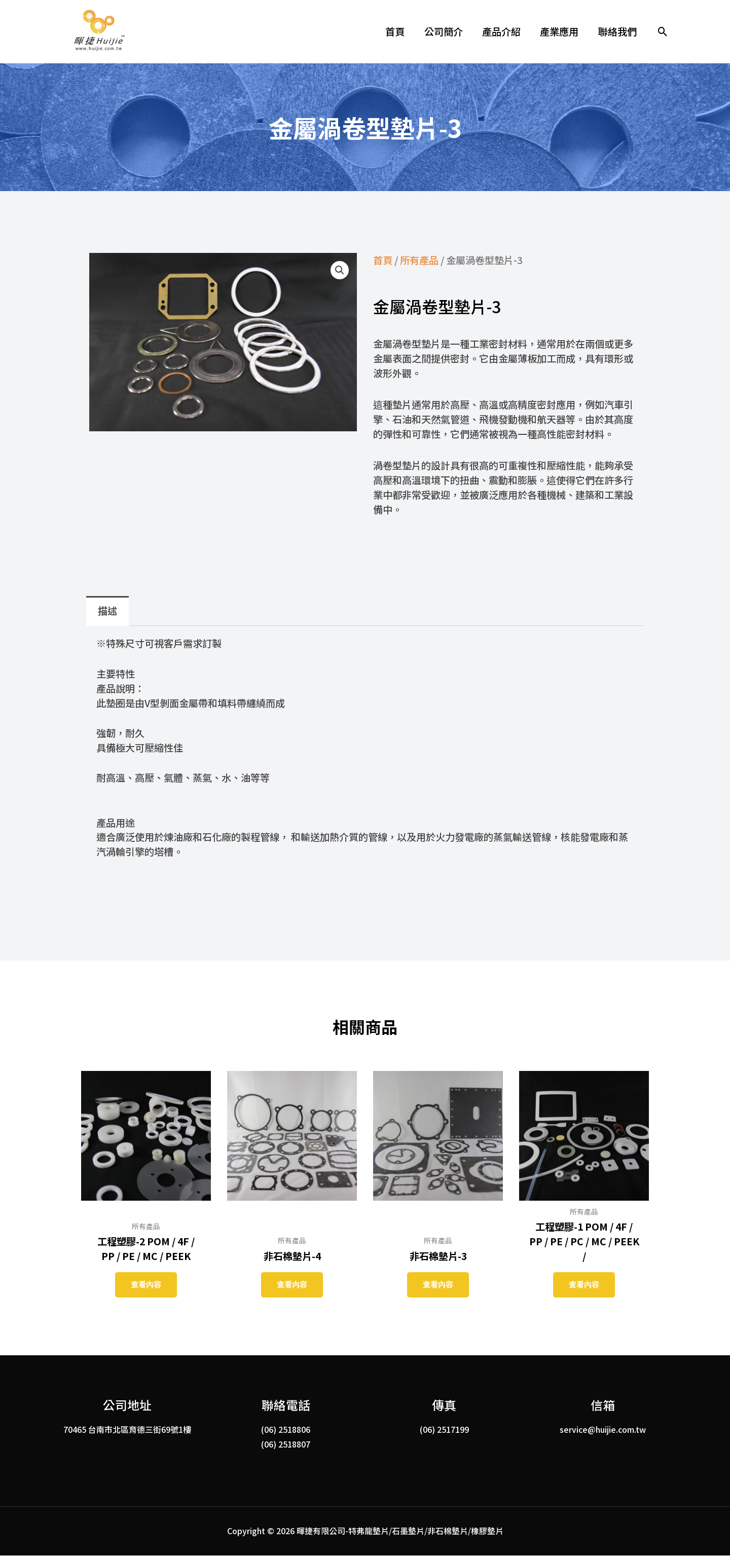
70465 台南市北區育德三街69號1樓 (127, 1431)
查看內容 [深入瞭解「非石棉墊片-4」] (292, 1285)
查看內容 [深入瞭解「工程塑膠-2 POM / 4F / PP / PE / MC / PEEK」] (146, 1285)
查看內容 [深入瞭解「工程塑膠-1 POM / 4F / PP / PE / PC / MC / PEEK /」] (584, 1285)
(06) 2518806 (285, 1431)
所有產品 (419, 260)
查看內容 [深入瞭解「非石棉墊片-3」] (438, 1285)
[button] (662, 31)
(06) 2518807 (285, 1445)
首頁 (382, 260)
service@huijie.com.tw (603, 1431)
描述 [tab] (107, 611)
